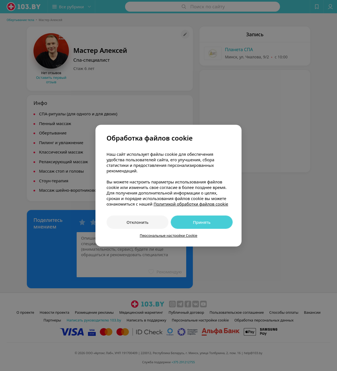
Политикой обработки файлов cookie (191, 204)
